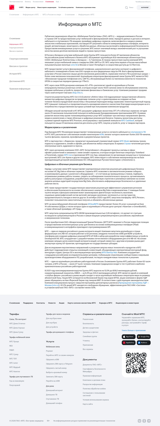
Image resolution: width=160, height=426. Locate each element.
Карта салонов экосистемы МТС (82, 303)
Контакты (40, 303)
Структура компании (16, 48)
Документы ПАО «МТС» (92, 364)
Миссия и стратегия (16, 51)
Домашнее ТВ (51, 394)
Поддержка (28, 303)
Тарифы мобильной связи (19, 337)
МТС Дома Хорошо (17, 328)
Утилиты (86, 340)
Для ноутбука (51, 322)
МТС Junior (13, 363)
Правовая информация (19, 89)
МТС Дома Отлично (17, 323)
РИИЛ (11, 350)
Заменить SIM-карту (54, 376)
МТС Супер (13, 354)
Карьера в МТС (105, 303)
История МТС (15, 74)
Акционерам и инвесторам (127, 303)
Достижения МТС (17, 81)
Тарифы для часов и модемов (58, 314)
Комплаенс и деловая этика (94, 380)
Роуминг (49, 351)
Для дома (50, 386)
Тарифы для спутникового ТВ (21, 376)
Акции (61, 303)
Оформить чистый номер (56, 368)
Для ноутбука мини (53, 318)
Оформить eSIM (52, 359)
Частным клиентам (16, 2)
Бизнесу (28, 2)
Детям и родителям (91, 328)
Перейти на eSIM (53, 381)
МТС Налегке (14, 371)
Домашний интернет (54, 390)
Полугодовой (14, 385)
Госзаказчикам (38, 2)
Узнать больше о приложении (134, 330)
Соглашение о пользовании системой (94, 394)
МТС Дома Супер (16, 332)
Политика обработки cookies (94, 388)
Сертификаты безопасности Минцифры (94, 370)
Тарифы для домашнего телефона (60, 332)
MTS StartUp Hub (109, 252)
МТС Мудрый (14, 367)
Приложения (88, 345)
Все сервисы (88, 349)
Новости (52, 303)
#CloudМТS (93, 204)
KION (101, 134)
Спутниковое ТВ (52, 399)
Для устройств (52, 327)
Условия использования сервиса (96, 400)
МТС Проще (14, 341)
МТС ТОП (13, 358)
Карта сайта (88, 404)
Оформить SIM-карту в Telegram (59, 364)
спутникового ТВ (138, 132)
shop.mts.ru (77, 92)
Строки (127, 143)
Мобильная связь (53, 346)
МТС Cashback (127, 120)
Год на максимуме (16, 381)
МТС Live (68, 155)
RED (11, 346)
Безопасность (88, 323)
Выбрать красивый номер (56, 372)
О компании (50, 2)
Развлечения (88, 319)
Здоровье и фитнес (90, 332)
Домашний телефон (54, 403)
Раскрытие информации (93, 384)
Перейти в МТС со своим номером (60, 355)
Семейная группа (90, 336)
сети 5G (74, 65)
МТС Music (124, 141)
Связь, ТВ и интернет (17, 319)
